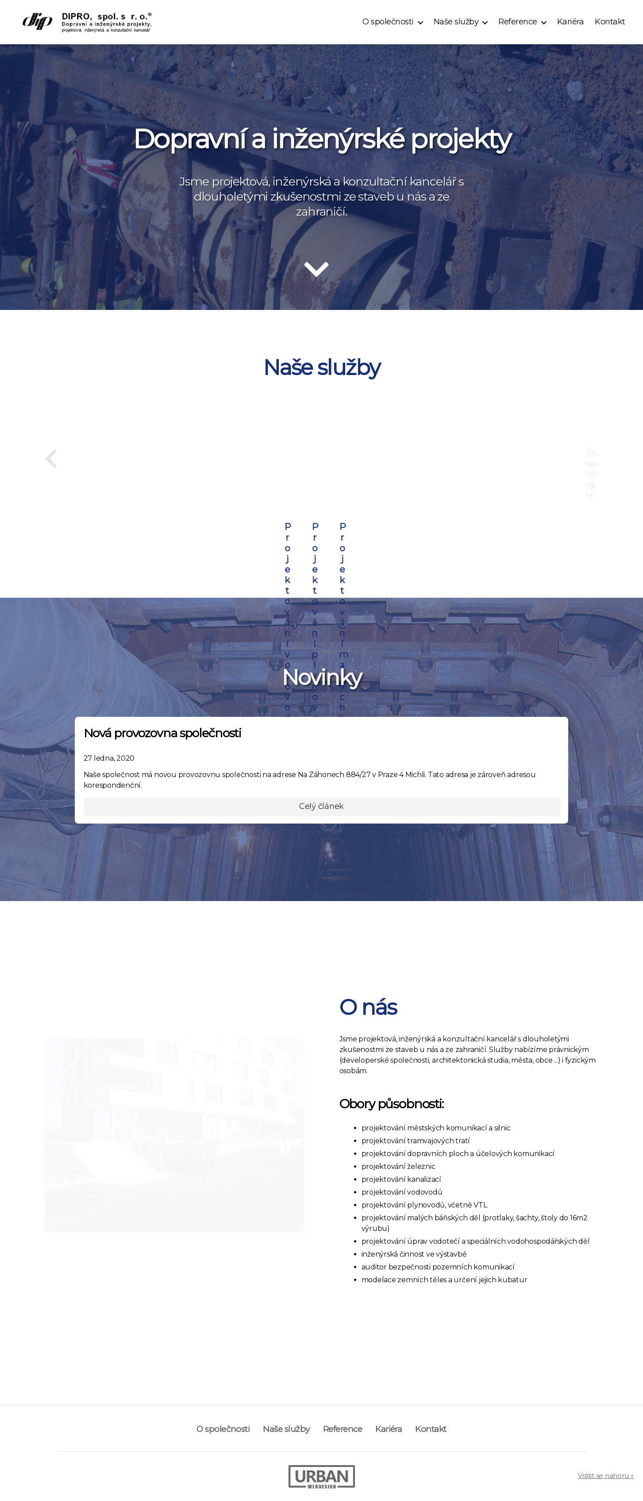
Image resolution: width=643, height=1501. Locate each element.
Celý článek (321, 805)
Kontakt (610, 22)
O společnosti (388, 22)
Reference (517, 22)
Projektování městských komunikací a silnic (486, 469)
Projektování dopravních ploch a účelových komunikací (321, 469)
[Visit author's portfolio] (321, 1476)
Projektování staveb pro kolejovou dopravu (157, 469)
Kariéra (570, 22)
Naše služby (456, 22)
